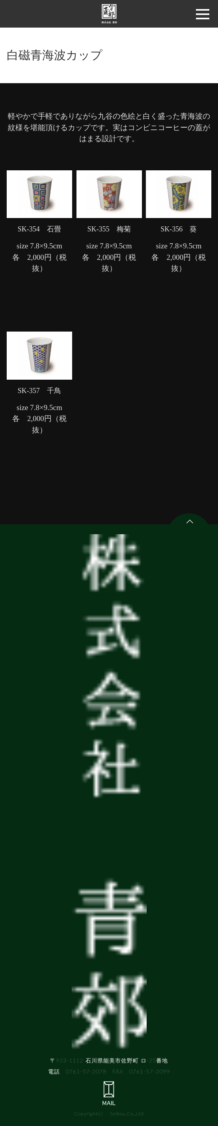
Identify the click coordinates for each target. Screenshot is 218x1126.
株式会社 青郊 (109, 14)
